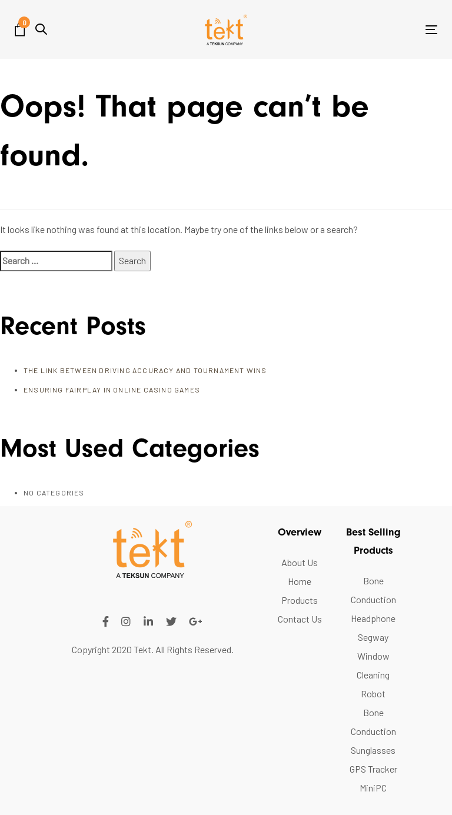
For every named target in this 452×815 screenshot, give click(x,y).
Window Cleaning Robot (373, 674)
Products (299, 600)
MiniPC (373, 787)
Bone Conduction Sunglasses (373, 731)
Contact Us (300, 618)
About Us (299, 562)
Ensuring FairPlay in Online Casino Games (112, 389)
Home (299, 581)
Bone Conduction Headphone (373, 599)
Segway (373, 637)
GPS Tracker (373, 768)
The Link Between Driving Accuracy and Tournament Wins (145, 370)
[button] (41, 29)
